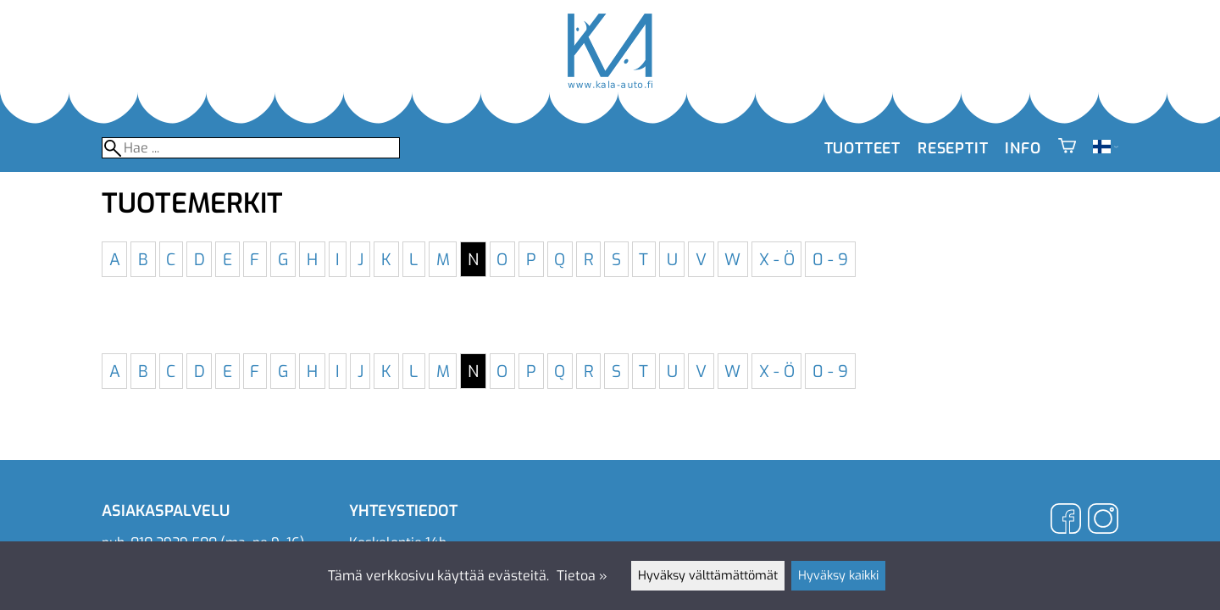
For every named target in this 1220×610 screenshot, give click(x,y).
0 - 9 (830, 258)
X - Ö (777, 258)
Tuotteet (862, 148)
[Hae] (251, 147)
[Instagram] (1103, 520)
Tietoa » (582, 576)
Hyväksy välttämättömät (708, 576)
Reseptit (953, 148)
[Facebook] (1066, 520)
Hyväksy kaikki (838, 576)
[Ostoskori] (1067, 148)
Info (1022, 148)
